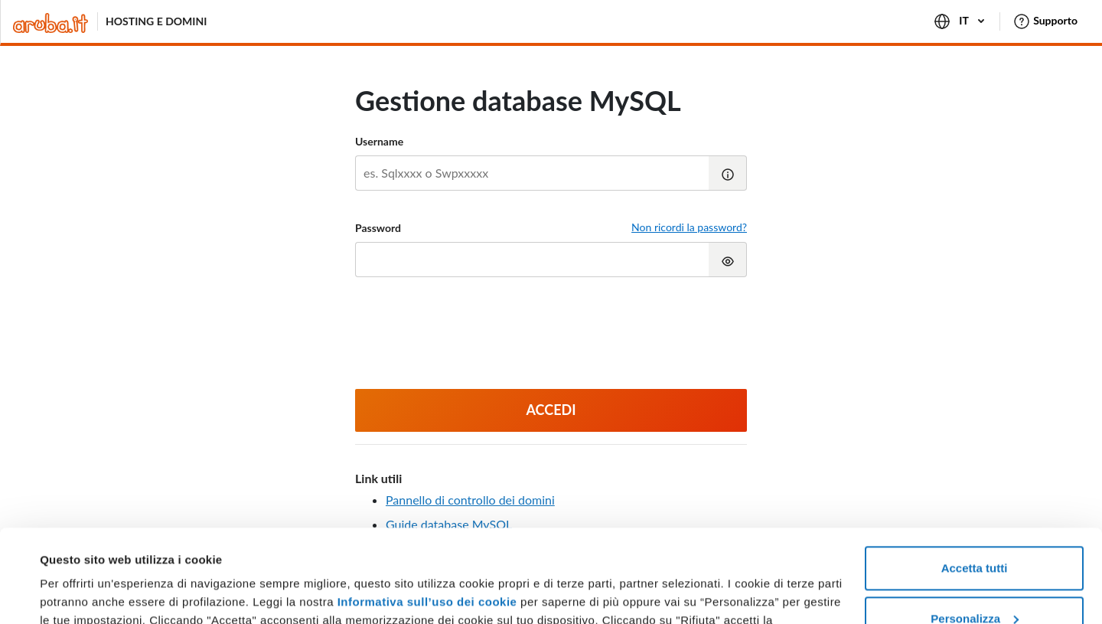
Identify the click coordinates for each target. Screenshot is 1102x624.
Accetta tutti (974, 481)
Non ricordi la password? (689, 227)
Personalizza (975, 530)
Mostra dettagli (81, 593)
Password (378, 227)
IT (960, 21)
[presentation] (551, 334)
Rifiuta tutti (974, 581)
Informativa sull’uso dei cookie (425, 514)
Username (379, 141)
